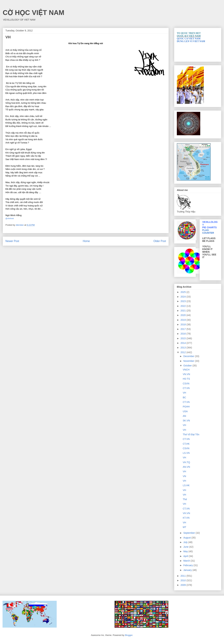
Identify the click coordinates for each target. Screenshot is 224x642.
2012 (183, 352)
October (187, 365)
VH (184, 392)
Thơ (185, 499)
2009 (183, 585)
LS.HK (186, 485)
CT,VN (186, 508)
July (185, 542)
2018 (183, 324)
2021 (183, 310)
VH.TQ (186, 462)
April (186, 556)
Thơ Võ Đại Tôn (191, 434)
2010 (183, 580)
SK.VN (186, 420)
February (188, 565)
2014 (183, 343)
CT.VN (186, 388)
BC (184, 397)
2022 (183, 306)
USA (185, 411)
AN (184, 416)
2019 (183, 320)
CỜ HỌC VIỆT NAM (33, 12)
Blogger (128, 635)
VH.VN (186, 513)
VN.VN (186, 374)
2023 (183, 301)
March (187, 560)
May (185, 551)
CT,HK (186, 443)
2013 (183, 347)
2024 (183, 296)
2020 (183, 315)
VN (184, 476)
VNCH (186, 369)
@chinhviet (9, 218)
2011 (183, 575)
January (187, 570)
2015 (183, 338)
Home (86, 241)
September (189, 533)
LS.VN (186, 453)
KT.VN (186, 517)
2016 (183, 333)
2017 (183, 329)
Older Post (159, 241)
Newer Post (12, 241)
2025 (183, 292)
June (186, 546)
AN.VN (186, 467)
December (189, 356)
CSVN (186, 383)
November (189, 361)
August (187, 537)
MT (184, 527)
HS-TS (186, 378)
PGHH (186, 406)
